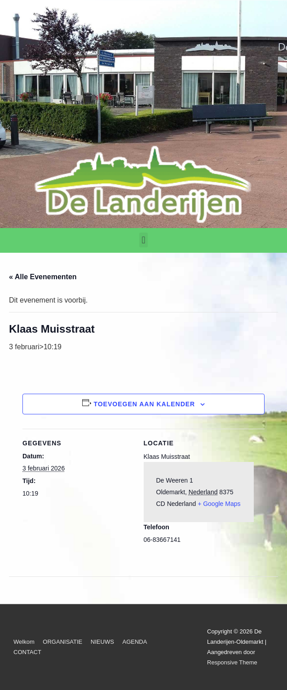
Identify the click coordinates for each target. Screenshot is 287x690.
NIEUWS (102, 641)
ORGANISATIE (62, 641)
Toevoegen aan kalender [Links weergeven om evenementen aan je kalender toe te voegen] (144, 404)
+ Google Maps (219, 503)
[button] (143, 240)
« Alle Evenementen (43, 277)
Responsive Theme (232, 662)
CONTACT (27, 652)
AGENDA (134, 641)
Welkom (24, 641)
